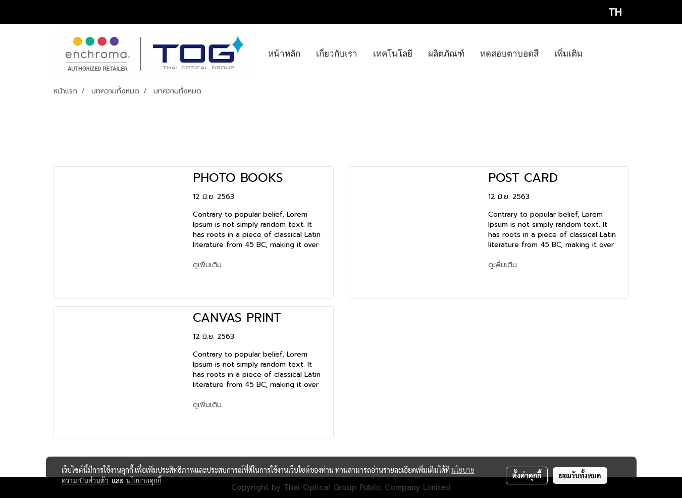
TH (606, 12)
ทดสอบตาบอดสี (509, 54)
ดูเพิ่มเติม (208, 265)
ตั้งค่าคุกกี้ (526, 475)
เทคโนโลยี (392, 54)
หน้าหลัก (284, 54)
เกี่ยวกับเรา (336, 54)
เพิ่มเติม (568, 54)
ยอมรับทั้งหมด (580, 475)
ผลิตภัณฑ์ (446, 54)
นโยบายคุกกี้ (144, 480)
